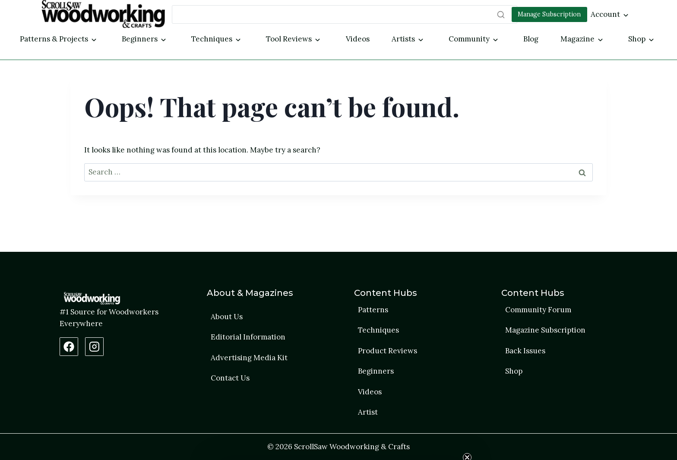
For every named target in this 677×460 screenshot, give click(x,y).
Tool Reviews (289, 39)
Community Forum (538, 309)
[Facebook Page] (69, 346)
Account (605, 14)
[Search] (344, 14)
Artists (403, 39)
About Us (227, 316)
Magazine (577, 39)
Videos (358, 39)
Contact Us (230, 378)
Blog (530, 39)
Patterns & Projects (54, 39)
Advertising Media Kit (249, 357)
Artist (368, 412)
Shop (636, 39)
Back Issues (525, 350)
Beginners (140, 39)
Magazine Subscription (545, 330)
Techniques (211, 39)
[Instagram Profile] (94, 346)
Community (469, 39)
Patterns (373, 309)
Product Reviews (387, 350)
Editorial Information (248, 337)
